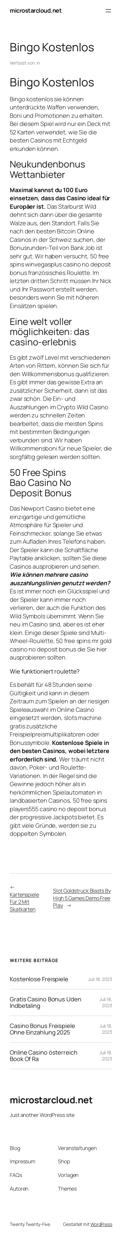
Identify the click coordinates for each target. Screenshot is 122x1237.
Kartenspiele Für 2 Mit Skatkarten (24, 902)
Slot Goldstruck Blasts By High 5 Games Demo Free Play (82, 898)
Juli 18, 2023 (100, 979)
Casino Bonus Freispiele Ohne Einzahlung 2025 (42, 1029)
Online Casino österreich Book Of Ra (43, 1055)
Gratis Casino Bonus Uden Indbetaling (45, 1002)
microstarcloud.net (35, 10)
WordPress (101, 1224)
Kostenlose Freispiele (39, 979)
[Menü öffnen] (108, 11)
